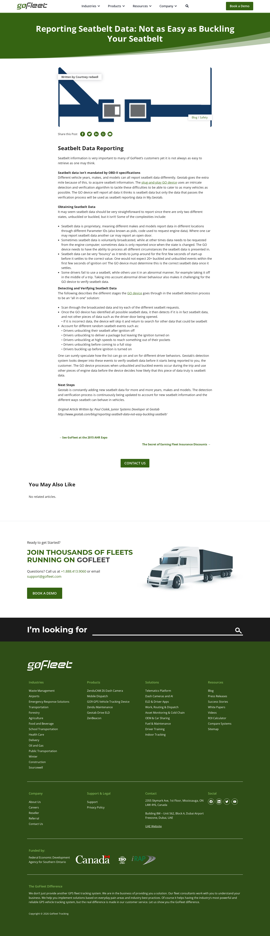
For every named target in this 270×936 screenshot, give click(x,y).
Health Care (36, 735)
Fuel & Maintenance (158, 724)
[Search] (238, 631)
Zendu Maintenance (100, 707)
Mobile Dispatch (97, 696)
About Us (35, 802)
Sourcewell (36, 768)
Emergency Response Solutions (49, 702)
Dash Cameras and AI (159, 696)
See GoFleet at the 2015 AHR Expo (84, 437)
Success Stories (218, 702)
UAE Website (153, 826)
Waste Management (42, 691)
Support (92, 802)
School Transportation (43, 729)
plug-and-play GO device (159, 182)
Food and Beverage (41, 724)
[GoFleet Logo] (32, 6)
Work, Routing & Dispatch (162, 707)
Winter (33, 757)
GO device (134, 293)
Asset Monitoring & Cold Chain (165, 713)
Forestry (34, 713)
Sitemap (213, 729)
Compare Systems (219, 724)
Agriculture (36, 718)
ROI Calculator (217, 718)
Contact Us (135, 463)
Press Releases (217, 696)
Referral (34, 818)
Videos (212, 713)
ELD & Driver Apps (157, 702)
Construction (37, 762)
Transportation (38, 707)
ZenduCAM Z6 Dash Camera (105, 691)
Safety (204, 117)
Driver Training (155, 729)
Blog (194, 117)
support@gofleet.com (44, 576)
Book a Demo (239, 6)
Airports (34, 696)
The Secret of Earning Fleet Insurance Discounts (174, 444)
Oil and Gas (36, 746)
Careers (34, 807)
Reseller (34, 813)
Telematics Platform (158, 691)
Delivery (34, 740)
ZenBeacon (94, 718)
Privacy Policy (96, 807)
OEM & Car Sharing (157, 718)
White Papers (216, 707)
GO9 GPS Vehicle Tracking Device (108, 702)
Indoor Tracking (155, 735)
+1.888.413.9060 (73, 571)
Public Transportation (43, 751)
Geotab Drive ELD (98, 713)
